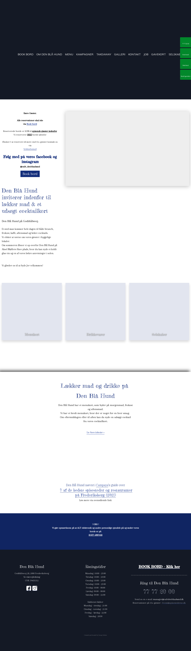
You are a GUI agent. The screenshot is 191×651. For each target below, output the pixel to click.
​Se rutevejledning (32, 577)
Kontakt (134, 54)
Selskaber (176, 54)
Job (146, 54)
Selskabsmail (30, 149)
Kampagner (84, 54)
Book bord (25, 54)
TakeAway (103, 54)
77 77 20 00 (159, 591)
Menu (69, 54)
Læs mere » (159, 326)
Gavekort (158, 54)
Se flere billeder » (95, 432)
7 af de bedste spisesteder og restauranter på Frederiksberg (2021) (96, 492)
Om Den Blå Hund (49, 54)
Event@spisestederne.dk (174, 603)
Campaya (102, 485)
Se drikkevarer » (95, 326)
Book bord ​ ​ (32, 124)
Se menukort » (32, 326)
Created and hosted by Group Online (95, 635)
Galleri (119, 54)
